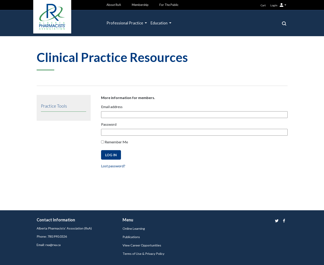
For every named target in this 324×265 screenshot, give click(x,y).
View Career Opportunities (142, 245)
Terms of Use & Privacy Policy (143, 254)
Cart (263, 5)
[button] (284, 23)
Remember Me (114, 142)
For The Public (168, 5)
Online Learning (134, 228)
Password (108, 124)
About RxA (113, 5)
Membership (140, 5)
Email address (112, 106)
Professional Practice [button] (125, 23)
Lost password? (113, 166)
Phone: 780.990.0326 (52, 236)
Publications (131, 237)
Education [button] (159, 23)
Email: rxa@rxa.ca (49, 245)
